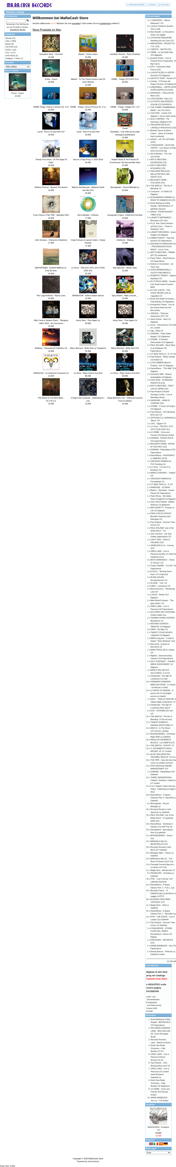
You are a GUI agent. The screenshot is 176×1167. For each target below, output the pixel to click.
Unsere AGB (151, 1008)
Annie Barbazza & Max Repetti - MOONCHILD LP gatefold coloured (161, 206)
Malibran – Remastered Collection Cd (51, 348)
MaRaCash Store (95, 1159)
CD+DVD (9, 47)
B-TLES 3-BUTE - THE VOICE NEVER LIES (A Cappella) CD (160, 293)
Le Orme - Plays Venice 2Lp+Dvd (88, 373)
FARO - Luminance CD (160, 586)
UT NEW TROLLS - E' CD (161, 484)
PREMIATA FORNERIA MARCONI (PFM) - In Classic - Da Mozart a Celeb (163, 684)
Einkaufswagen (153, 16)
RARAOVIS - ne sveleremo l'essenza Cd (51, 373)
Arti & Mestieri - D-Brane (87, 215)
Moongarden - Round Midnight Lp (125, 187)
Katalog (20, 12)
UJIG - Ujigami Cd (158, 423)
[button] (135, 5)
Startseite (10, 12)
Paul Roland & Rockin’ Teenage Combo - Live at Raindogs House (161, 394)
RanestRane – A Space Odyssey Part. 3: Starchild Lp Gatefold (162, 798)
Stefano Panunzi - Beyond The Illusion (51, 187)
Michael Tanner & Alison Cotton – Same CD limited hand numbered (161, 133)
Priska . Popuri (51, 79)
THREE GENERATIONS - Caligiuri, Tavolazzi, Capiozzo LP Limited (163, 780)
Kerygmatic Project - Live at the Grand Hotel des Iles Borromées (162, 307)
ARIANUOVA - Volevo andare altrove (88, 295)
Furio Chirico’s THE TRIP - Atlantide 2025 (51, 215)
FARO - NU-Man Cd (159, 629)
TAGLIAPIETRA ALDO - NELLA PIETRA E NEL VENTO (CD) (160, 174)
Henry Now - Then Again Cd (125, 320)
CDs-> (8, 41)
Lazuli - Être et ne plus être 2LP (51, 132)
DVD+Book (10, 55)
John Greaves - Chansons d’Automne (51, 240)
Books (8, 44)
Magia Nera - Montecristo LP (162, 870)
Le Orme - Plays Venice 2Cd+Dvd (125, 373)
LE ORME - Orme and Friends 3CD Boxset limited (160, 1092)
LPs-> (8, 53)
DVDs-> (8, 50)
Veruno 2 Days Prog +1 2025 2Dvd (88, 159)
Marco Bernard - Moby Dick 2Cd (125, 348)
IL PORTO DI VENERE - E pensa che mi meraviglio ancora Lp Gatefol (161, 693)
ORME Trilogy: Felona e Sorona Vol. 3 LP (51, 107)
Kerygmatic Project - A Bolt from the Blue (125, 215)
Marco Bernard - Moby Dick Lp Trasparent (88, 348)
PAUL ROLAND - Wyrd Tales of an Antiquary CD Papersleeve (162, 348)
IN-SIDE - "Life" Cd (158, 583)
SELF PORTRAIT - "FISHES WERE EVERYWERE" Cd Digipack (162, 664)
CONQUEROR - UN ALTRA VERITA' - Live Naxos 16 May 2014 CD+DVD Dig (163, 148)
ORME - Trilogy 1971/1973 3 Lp (125, 79)
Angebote (150, 1105)
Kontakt (149, 1011)
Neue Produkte (12, 71)
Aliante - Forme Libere (88, 54)
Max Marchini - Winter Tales (125, 268)
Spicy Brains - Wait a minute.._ (125, 295)
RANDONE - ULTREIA (160, 487)
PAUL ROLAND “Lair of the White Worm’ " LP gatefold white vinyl (162, 818)
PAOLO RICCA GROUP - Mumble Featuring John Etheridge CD (161, 516)
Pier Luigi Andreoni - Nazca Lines (51, 295)
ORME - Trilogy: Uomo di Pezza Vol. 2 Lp (88, 107)
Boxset (8, 38)
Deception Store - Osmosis (50, 54)
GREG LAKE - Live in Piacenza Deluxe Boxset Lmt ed (160, 1057)
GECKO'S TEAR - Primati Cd (162, 78)
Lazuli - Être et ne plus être (87, 132)
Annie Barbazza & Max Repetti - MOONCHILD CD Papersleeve (160, 1022)
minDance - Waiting (125, 240)
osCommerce (93, 1161)
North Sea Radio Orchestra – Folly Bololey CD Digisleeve (160, 1083)
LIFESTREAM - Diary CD (161, 99)
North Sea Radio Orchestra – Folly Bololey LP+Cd (158, 1048)
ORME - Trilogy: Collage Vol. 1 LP (125, 107)
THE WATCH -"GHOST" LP (162, 745)
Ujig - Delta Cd (156, 331)
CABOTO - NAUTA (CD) (160, 49)
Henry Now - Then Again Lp (88, 320)
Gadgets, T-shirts (12, 58)
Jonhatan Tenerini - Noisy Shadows (125, 54)
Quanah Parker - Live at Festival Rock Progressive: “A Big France (163, 61)
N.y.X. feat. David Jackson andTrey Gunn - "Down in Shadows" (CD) (161, 226)
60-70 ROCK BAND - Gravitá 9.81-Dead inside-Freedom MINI (162, 284)
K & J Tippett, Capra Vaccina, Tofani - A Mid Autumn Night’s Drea (163, 789)
